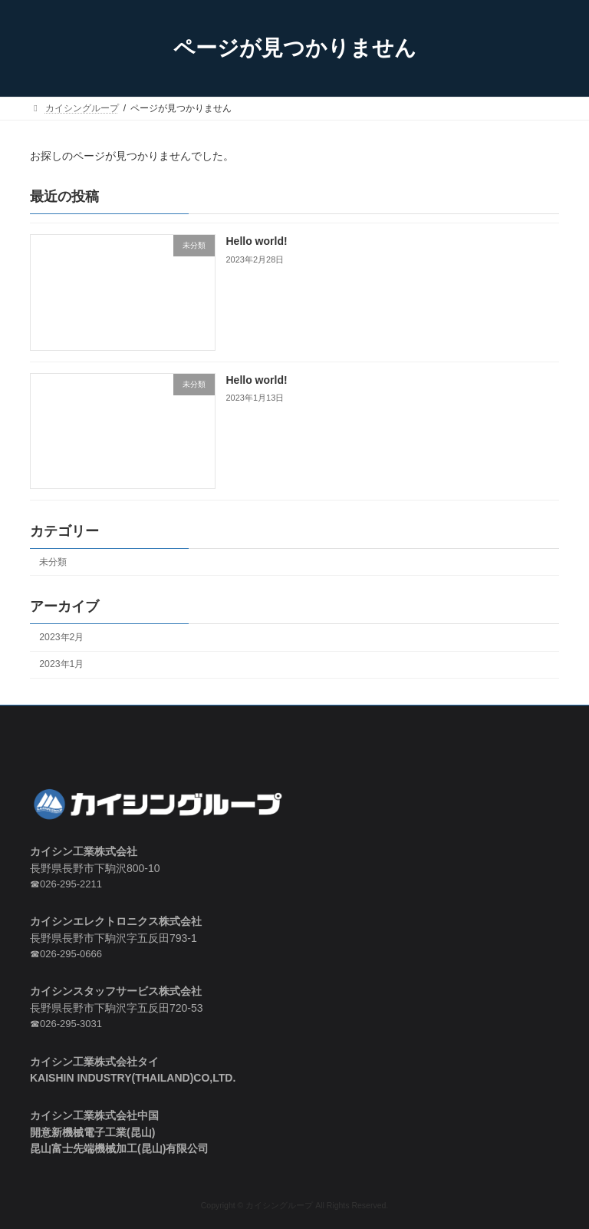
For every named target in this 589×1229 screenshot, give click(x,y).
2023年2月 (61, 637)
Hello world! (257, 241)
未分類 (53, 561)
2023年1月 (61, 664)
